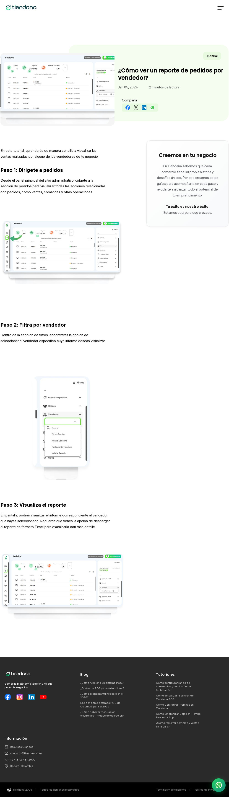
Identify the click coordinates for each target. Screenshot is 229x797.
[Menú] (220, 8)
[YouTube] (43, 697)
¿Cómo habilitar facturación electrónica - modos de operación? (102, 713)
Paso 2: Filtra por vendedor (33, 325)
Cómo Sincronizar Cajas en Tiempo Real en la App (178, 715)
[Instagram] (19, 697)
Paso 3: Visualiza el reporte (33, 505)
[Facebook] (8, 697)
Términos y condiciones (171, 789)
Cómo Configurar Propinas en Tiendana (175, 706)
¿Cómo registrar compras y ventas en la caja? (177, 724)
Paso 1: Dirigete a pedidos (31, 170)
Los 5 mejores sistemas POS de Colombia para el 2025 (100, 704)
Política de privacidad (208, 789)
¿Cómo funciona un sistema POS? (102, 682)
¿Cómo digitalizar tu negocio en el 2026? (101, 695)
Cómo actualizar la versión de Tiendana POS (174, 697)
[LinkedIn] (31, 697)
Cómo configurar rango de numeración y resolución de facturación (173, 686)
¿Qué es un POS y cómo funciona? (102, 688)
